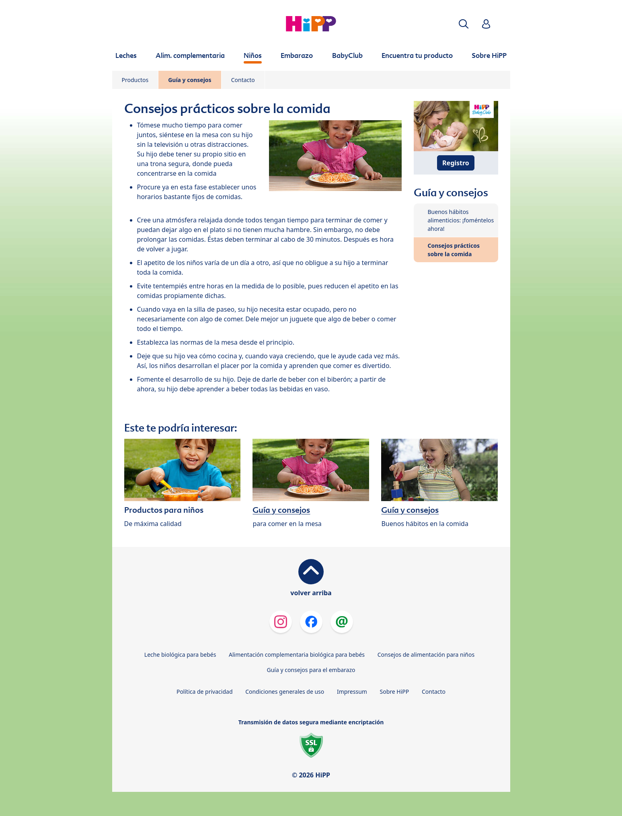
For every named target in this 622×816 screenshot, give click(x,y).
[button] (463, 23)
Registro (455, 162)
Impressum (352, 691)
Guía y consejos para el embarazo (311, 670)
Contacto (243, 80)
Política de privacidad (205, 691)
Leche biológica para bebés (180, 654)
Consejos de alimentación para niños (426, 654)
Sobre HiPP (394, 691)
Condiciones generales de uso (284, 691)
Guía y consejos (189, 80)
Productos (135, 80)
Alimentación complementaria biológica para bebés (297, 654)
